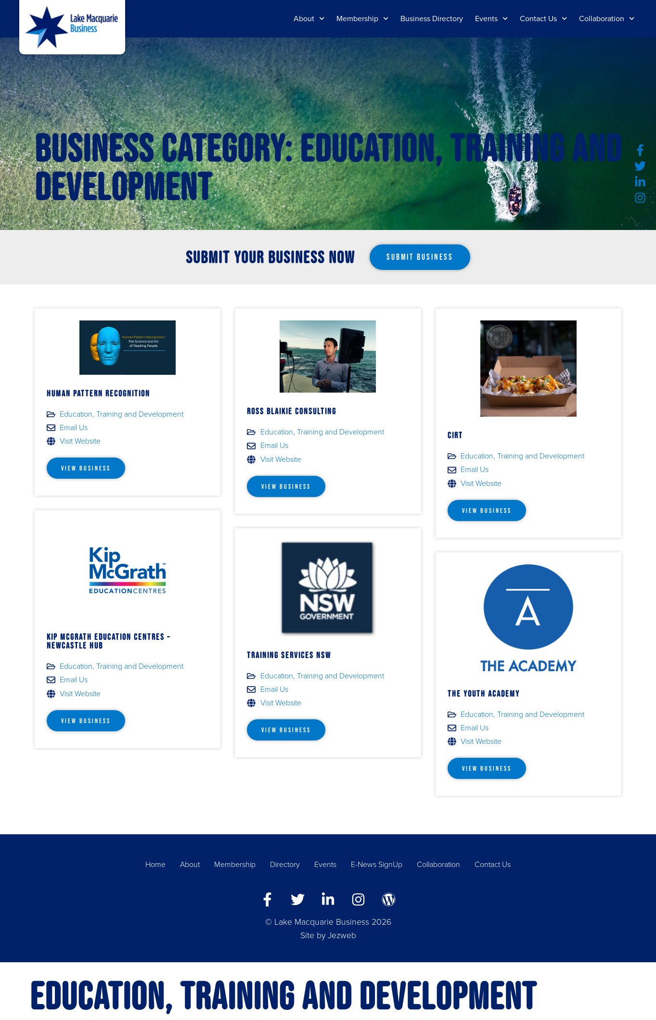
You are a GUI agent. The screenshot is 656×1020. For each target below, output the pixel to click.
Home (155, 864)
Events (491, 18)
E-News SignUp (376, 864)
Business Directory (431, 19)
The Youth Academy (484, 694)
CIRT (455, 435)
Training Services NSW (289, 655)
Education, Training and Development (121, 414)
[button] (420, 257)
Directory (285, 864)
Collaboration (606, 18)
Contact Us (543, 18)
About (309, 18)
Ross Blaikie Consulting (291, 411)
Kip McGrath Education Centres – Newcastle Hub (108, 641)
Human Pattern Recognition (98, 393)
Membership (362, 18)
